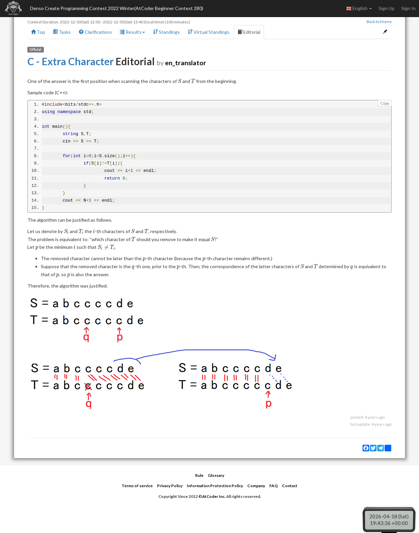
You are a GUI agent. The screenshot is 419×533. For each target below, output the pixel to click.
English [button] (359, 8)
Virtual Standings (209, 32)
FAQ (273, 485)
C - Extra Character (70, 61)
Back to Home (379, 21)
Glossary (216, 475)
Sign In (408, 8)
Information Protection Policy (215, 485)
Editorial (249, 32)
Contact (289, 485)
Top (38, 32)
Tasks (62, 32)
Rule (199, 475)
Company (256, 485)
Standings (166, 32)
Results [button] (132, 32)
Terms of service (137, 485)
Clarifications (95, 32)
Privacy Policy (169, 485)
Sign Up (387, 8)
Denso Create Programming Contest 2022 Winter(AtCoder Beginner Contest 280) (116, 8)
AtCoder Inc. (214, 496)
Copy (384, 103)
